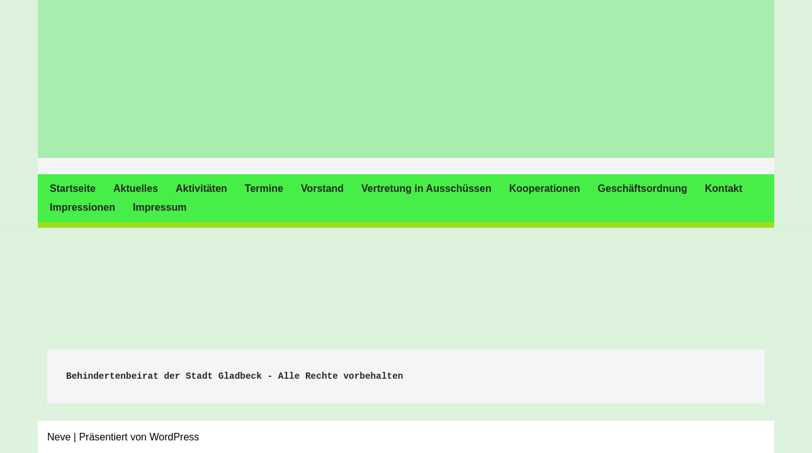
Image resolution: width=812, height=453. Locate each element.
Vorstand (322, 188)
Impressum (159, 207)
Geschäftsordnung (642, 188)
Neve (58, 437)
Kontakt (724, 188)
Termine (264, 188)
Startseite (73, 188)
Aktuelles (135, 188)
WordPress (174, 437)
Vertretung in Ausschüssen (426, 188)
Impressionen (82, 207)
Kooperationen (544, 188)
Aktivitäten (201, 188)
